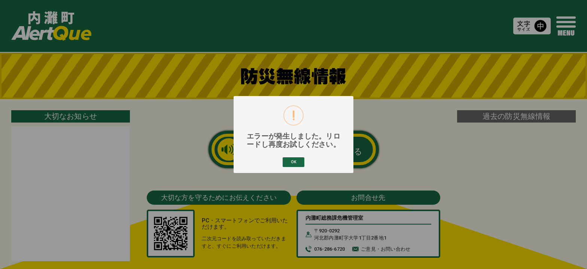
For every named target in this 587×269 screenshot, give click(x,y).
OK (293, 162)
